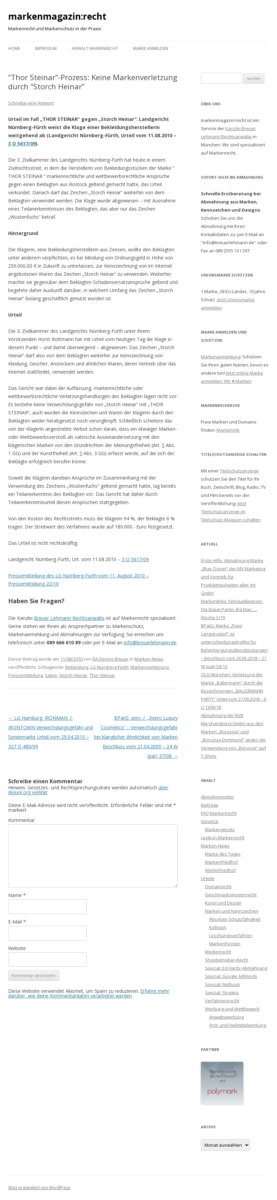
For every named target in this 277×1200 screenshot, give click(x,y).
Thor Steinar (102, 675)
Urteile (207, 878)
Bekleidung (76, 667)
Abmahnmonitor (217, 797)
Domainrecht (218, 886)
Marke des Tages (223, 854)
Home (14, 48)
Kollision (217, 927)
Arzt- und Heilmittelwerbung (237, 1025)
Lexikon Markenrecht (222, 838)
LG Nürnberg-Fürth (109, 667)
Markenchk (228, 430)
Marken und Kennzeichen (231, 911)
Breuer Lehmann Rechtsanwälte (69, 618)
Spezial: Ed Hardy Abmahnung (236, 968)
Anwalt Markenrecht (95, 48)
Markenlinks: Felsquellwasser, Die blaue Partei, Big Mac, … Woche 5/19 (232, 609)
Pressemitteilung (25, 675)
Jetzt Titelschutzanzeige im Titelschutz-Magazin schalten (231, 511)
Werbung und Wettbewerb (232, 1009)
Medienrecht (218, 952)
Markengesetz (220, 829)
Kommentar (21, 820)
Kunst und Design (223, 903)
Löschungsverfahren (230, 935)
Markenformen (224, 944)
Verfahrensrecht (222, 1001)
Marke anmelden (150, 48)
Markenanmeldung (220, 357)
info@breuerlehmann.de (150, 642)
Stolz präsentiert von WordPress (39, 1187)
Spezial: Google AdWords (231, 976)
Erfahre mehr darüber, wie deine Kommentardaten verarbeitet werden (88, 993)
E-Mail (17, 921)
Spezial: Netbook (222, 984)
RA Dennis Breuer (110, 659)
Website (17, 948)
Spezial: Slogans (222, 992)
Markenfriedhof (221, 862)
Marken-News (149, 659)
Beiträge (209, 805)
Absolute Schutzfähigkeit (234, 919)
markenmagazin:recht (57, 16)
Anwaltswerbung (226, 1017)
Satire (51, 675)
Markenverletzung (150, 667)
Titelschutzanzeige (239, 471)
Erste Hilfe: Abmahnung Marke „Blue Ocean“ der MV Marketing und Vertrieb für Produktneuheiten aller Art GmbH (233, 576)
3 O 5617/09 (22, 143)
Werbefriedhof (220, 870)
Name (17, 895)
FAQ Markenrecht (219, 813)
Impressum (46, 48)
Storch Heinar (73, 675)
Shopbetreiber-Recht (226, 960)
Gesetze (210, 821)
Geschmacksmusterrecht (231, 895)
